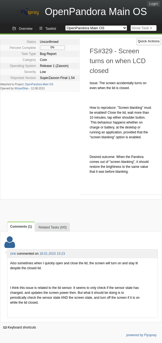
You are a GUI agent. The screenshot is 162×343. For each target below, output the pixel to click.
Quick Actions (149, 41)
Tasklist (50, 29)
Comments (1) (21, 226)
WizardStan (21, 88)
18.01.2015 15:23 (52, 254)
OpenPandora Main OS (39, 84)
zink (13, 254)
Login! (153, 4)
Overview (26, 29)
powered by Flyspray (141, 335)
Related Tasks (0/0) (53, 227)
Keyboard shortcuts (19, 327)
